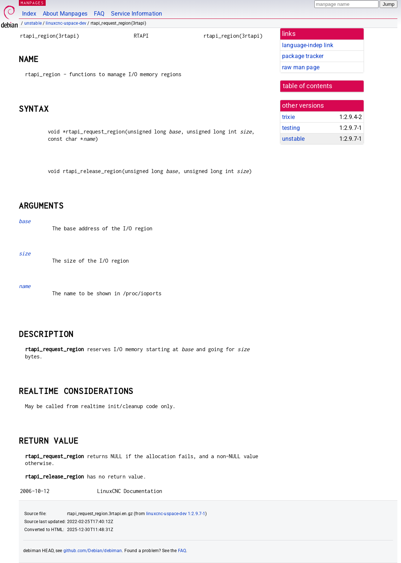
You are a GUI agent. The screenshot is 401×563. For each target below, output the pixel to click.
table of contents (307, 86)
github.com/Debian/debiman (92, 550)
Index (29, 13)
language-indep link (307, 45)
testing (291, 127)
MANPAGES (32, 2)
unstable (33, 23)
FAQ (99, 13)
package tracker (302, 56)
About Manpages (65, 13)
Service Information (136, 13)
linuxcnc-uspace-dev (66, 23)
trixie (288, 117)
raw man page (300, 67)
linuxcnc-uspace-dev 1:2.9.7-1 (175, 513)
